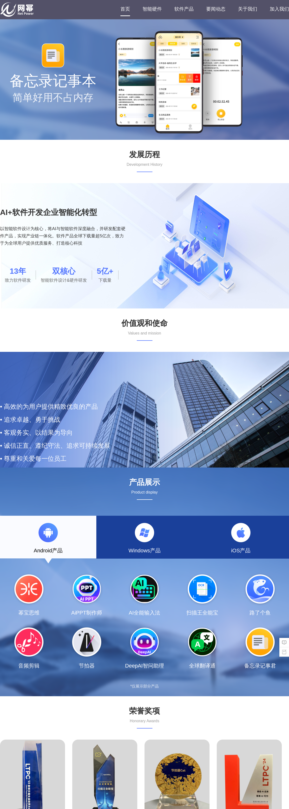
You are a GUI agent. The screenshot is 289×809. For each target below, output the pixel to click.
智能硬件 (152, 9)
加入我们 (279, 9)
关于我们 (247, 9)
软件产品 (184, 9)
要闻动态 (215, 9)
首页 (125, 9)
